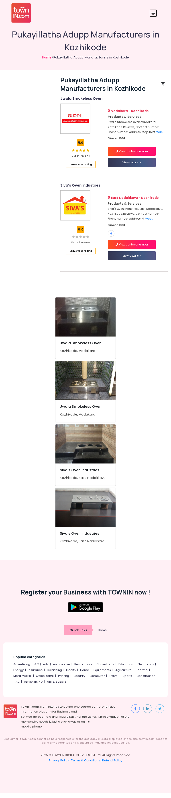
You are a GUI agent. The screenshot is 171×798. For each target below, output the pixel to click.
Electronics (146, 669)
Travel (113, 680)
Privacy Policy (59, 765)
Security (79, 680)
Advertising (21, 669)
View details (131, 164)
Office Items (45, 680)
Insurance (35, 675)
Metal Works (22, 680)
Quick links (78, 634)
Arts (46, 669)
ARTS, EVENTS (56, 686)
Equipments (102, 675)
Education (125, 669)
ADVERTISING (33, 686)
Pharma (142, 675)
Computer (97, 680)
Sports (127, 680)
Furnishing (54, 675)
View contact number (132, 153)
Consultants (105, 669)
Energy (18, 675)
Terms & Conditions (85, 765)
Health (71, 675)
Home (47, 57)
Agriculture (123, 675)
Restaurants (83, 669)
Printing (63, 680)
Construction (145, 680)
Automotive (61, 669)
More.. (160, 134)
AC (36, 669)
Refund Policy (112, 765)
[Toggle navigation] (153, 13)
